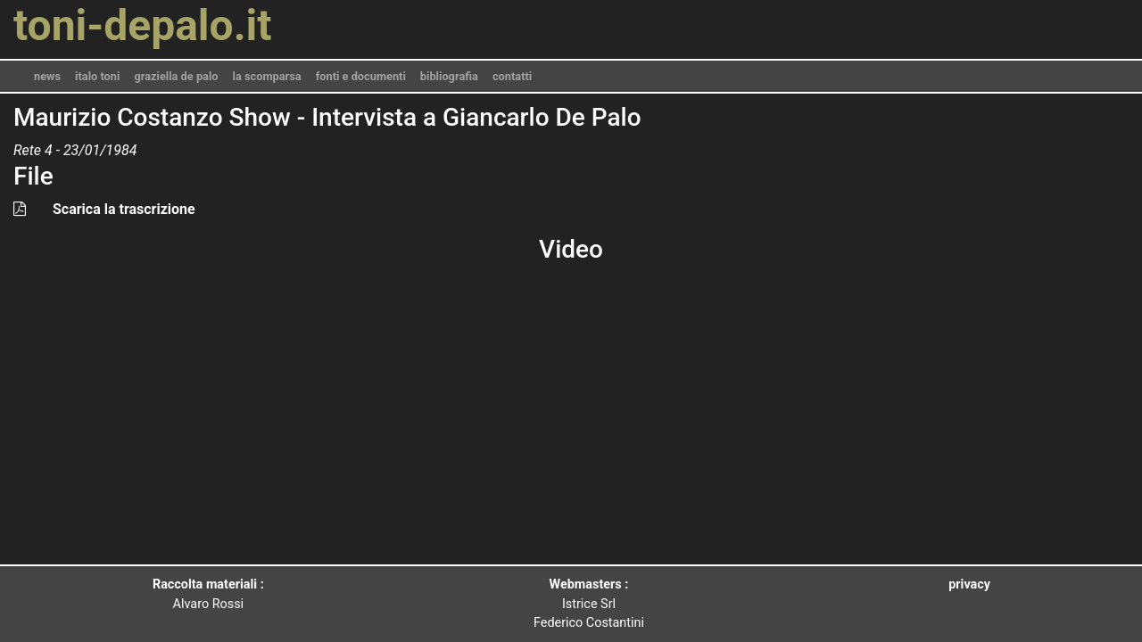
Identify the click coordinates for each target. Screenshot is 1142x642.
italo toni (97, 76)
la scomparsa (267, 76)
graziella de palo (176, 76)
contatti (512, 76)
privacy (969, 584)
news (47, 76)
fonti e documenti (361, 76)
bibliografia (449, 76)
